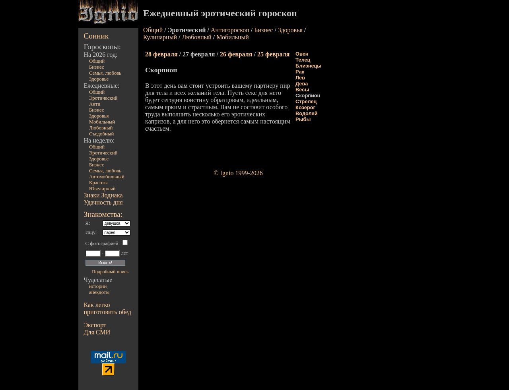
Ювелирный (102, 188)
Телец (302, 60)
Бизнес (96, 67)
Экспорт (95, 325)
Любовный (101, 128)
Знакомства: (103, 214)
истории (98, 286)
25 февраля (273, 54)
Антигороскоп (230, 30)
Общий (97, 61)
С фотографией (102, 243)
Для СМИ (97, 332)
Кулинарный (160, 37)
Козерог (305, 107)
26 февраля (236, 54)
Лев (300, 78)
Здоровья (99, 116)
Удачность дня (103, 202)
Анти (95, 104)
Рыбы (303, 119)
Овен (302, 54)
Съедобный (101, 134)
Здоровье (99, 79)
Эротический (103, 98)
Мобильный (102, 122)
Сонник (96, 36)
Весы (302, 90)
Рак (299, 72)
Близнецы (308, 66)
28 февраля (161, 54)
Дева (301, 84)
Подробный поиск (110, 271)
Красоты (98, 182)
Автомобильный (106, 177)
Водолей (306, 113)
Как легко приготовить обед (107, 308)
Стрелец (306, 101)
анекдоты (99, 292)
